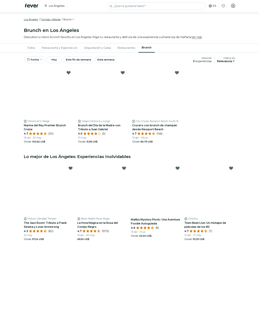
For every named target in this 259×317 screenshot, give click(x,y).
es (212, 5)
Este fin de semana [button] (83, 60)
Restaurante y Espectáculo (59, 48)
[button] (69, 20)
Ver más (196, 38)
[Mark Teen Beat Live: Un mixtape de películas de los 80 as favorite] (231, 170)
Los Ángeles (31, 20)
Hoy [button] (56, 60)
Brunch (146, 48)
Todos (31, 48)
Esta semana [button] (111, 60)
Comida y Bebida (50, 20)
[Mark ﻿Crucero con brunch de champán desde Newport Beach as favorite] (177, 74)
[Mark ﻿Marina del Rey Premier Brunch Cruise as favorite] (68, 74)
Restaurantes (126, 48)
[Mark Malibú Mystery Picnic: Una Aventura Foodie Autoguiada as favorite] (177, 170)
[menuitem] (31, 48)
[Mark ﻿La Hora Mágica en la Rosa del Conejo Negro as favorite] (124, 170)
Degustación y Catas (97, 48)
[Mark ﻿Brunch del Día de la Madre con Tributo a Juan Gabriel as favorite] (123, 74)
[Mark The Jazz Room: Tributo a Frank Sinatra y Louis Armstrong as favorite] (70, 170)
